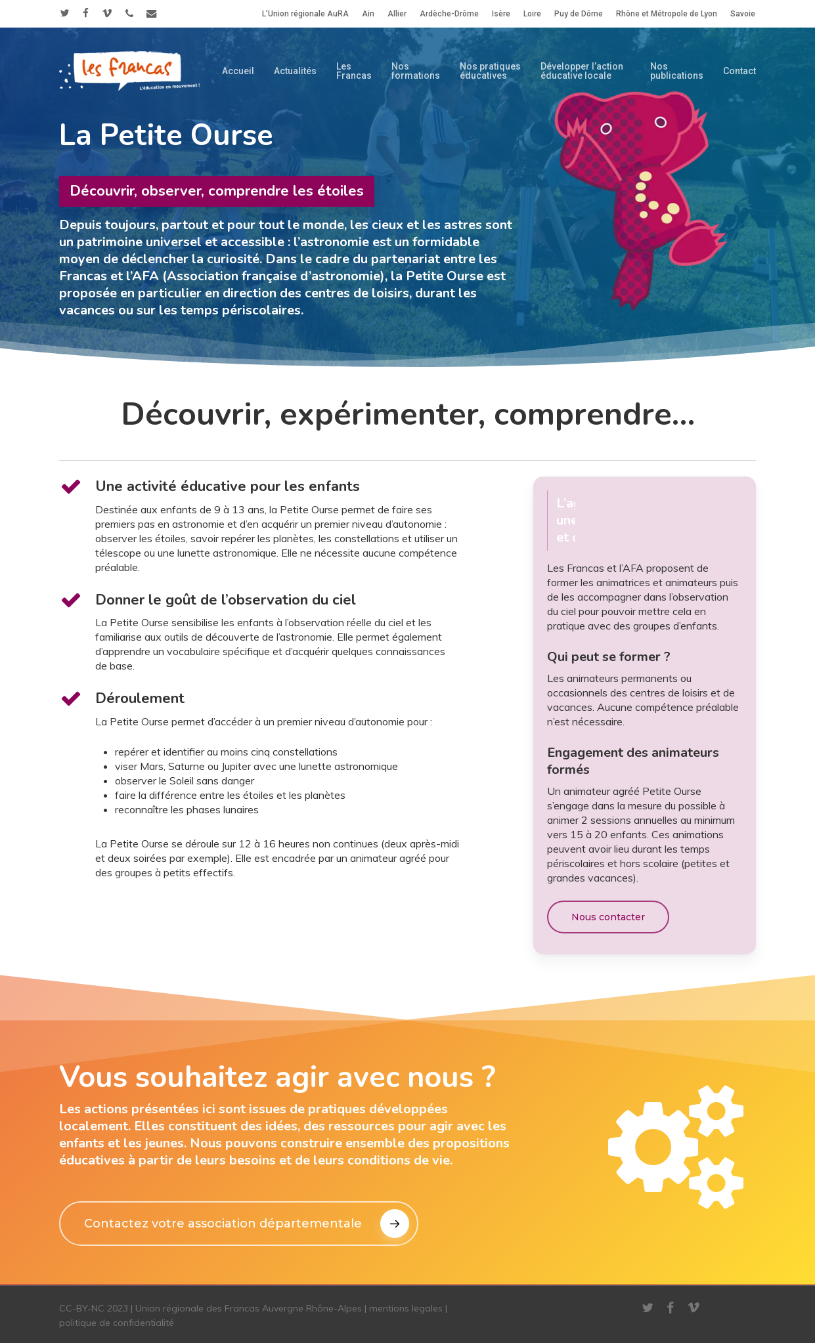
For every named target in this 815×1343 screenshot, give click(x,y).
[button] (608, 917)
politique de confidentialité (116, 1323)
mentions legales (406, 1308)
